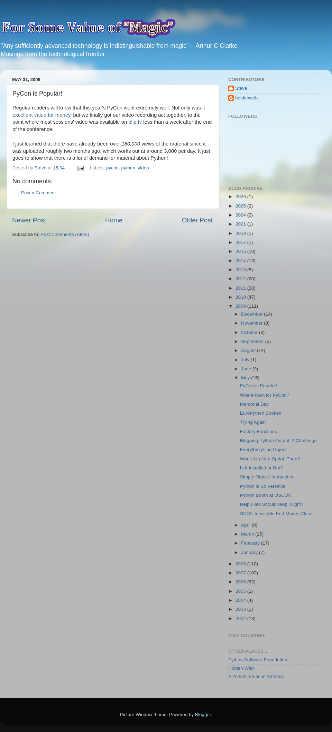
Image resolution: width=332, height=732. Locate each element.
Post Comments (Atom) (65, 234)
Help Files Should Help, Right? (272, 504)
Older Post (197, 220)
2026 (241, 196)
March (248, 534)
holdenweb (246, 97)
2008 (241, 563)
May (246, 377)
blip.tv (135, 122)
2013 (241, 269)
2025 (241, 206)
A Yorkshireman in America (256, 676)
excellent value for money (41, 115)
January (250, 552)
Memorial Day (254, 404)
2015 (241, 251)
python (128, 167)
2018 (241, 233)
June (246, 368)
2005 (241, 591)
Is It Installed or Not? (261, 467)
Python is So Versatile (262, 486)
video (143, 167)
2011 (241, 288)
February (251, 543)
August (249, 350)
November (252, 323)
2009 (241, 306)
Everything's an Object (263, 449)
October (250, 332)
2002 (241, 618)
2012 (241, 278)
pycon (112, 167)
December (252, 314)
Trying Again (253, 422)
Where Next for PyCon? (264, 395)
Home (113, 220)
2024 (241, 215)
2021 (241, 224)
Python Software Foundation (257, 659)
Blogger (203, 714)
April (246, 525)
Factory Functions (258, 431)
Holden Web (241, 668)
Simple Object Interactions (267, 476)
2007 (241, 572)
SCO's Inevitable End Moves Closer (277, 513)
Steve (241, 88)
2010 (241, 297)
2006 (241, 581)
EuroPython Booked (261, 413)
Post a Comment (38, 192)
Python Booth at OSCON (266, 495)
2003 (241, 609)
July (246, 359)
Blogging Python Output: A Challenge (278, 440)
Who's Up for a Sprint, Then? (270, 458)
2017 (241, 242)
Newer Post (29, 220)
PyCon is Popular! (258, 385)
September (253, 341)
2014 (241, 260)
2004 (241, 600)
